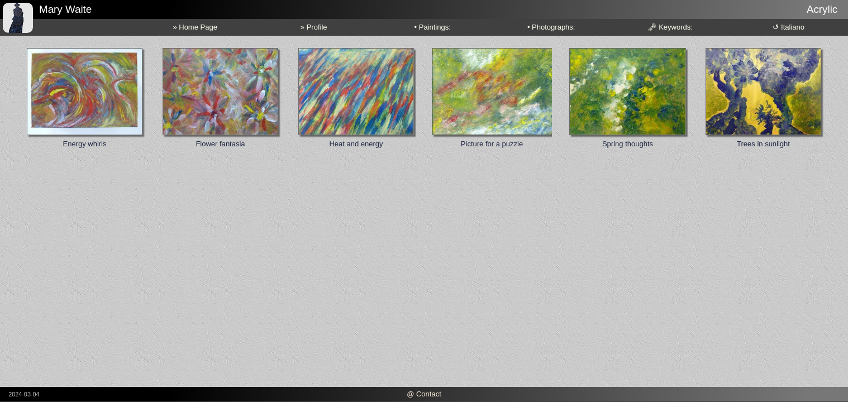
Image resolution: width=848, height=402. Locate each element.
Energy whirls (84, 144)
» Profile (314, 27)
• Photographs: (551, 27)
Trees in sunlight (763, 144)
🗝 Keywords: (670, 27)
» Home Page (195, 27)
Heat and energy (356, 144)
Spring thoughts (627, 144)
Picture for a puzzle (492, 144)
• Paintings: (433, 27)
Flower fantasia (220, 144)
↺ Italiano (788, 27)
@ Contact (424, 394)
